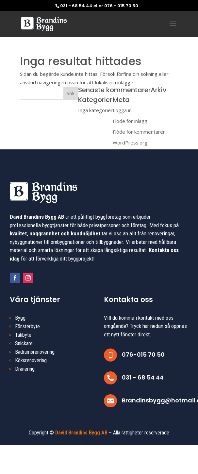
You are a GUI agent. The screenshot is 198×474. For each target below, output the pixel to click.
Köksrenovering (31, 360)
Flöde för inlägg (130, 121)
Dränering (25, 369)
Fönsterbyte (27, 326)
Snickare (24, 343)
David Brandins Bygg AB (81, 433)
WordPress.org (130, 142)
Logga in (122, 110)
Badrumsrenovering (35, 352)
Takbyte (23, 335)
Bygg (20, 318)
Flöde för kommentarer (139, 131)
